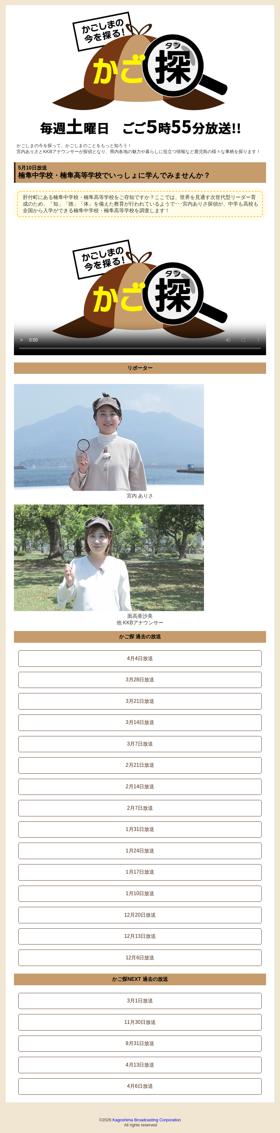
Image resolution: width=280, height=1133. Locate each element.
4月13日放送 (140, 1065)
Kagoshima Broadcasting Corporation (146, 1120)
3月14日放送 (140, 722)
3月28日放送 (140, 679)
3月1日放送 (140, 1000)
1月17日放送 (140, 872)
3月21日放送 (140, 701)
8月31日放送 (140, 1043)
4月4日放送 (140, 658)
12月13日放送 (140, 936)
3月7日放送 (140, 743)
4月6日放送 (140, 1086)
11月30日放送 (140, 1022)
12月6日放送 (140, 957)
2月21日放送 (140, 765)
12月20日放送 (140, 915)
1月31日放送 (140, 829)
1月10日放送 (140, 893)
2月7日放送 (140, 808)
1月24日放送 (140, 850)
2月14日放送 (140, 786)
